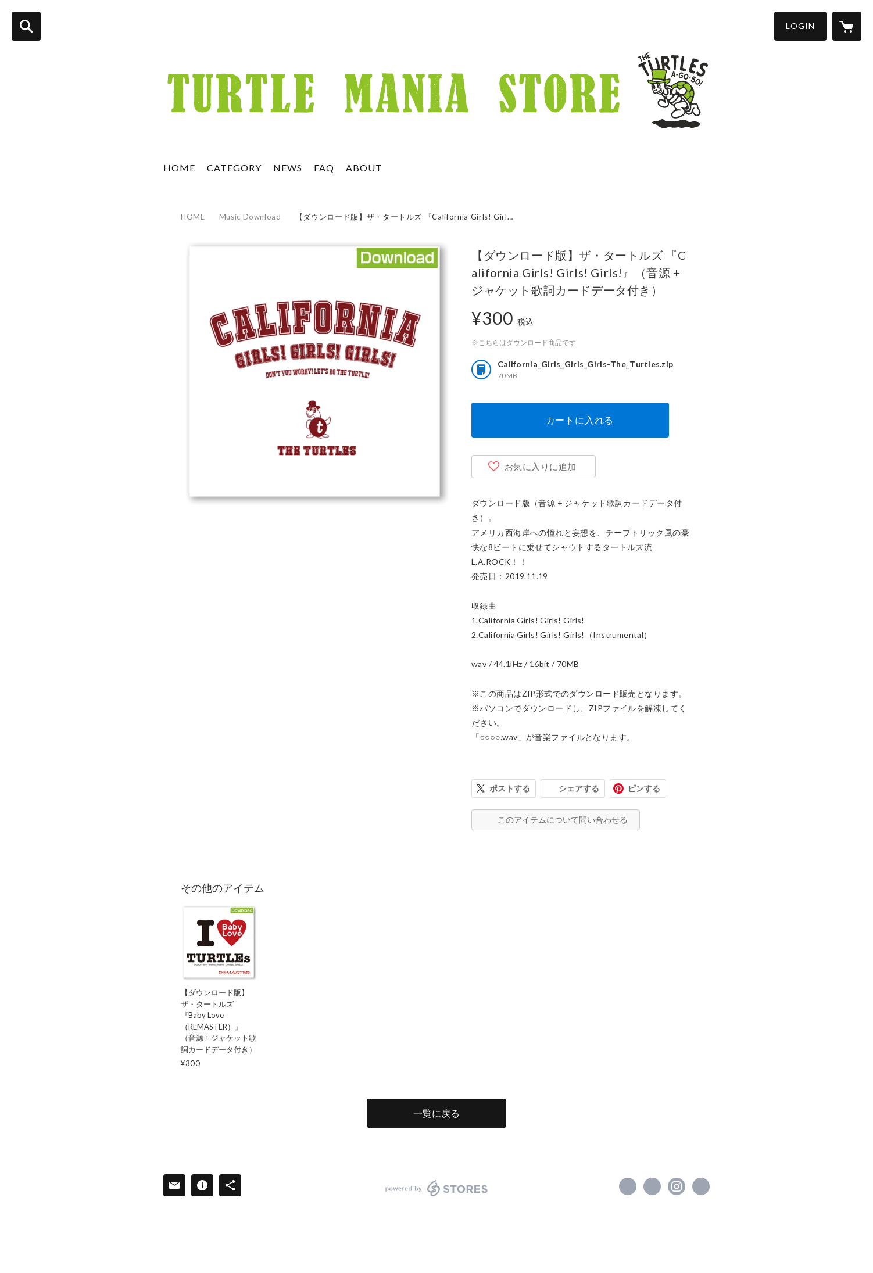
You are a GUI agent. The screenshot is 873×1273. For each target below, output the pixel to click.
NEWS (287, 167)
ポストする (509, 788)
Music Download (250, 216)
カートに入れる (580, 419)
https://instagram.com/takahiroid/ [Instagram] (676, 1186)
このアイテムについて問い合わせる (563, 819)
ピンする (644, 788)
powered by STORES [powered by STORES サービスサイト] (436, 1188)
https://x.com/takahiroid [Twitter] (652, 1186)
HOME (179, 167)
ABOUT (364, 167)
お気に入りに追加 (541, 466)
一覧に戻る (436, 1112)
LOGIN (800, 26)
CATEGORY (234, 167)
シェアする (579, 788)
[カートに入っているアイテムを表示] (846, 26)
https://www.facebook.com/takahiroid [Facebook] (627, 1186)
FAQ (324, 167)
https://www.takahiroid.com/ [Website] (701, 1186)
